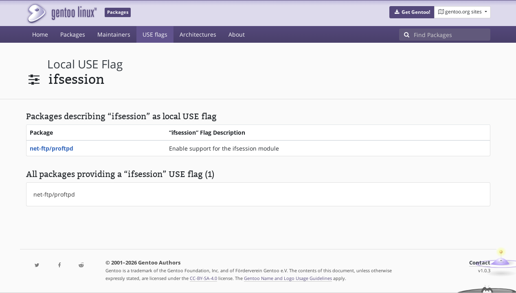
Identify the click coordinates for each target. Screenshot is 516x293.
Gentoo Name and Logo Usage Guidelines (288, 278)
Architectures (198, 34)
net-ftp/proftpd (51, 148)
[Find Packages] (452, 34)
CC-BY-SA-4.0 (203, 278)
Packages (72, 34)
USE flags (155, 34)
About (236, 34)
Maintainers (113, 34)
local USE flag (85, 64)
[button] (412, 12)
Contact (479, 262)
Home (40, 34)
